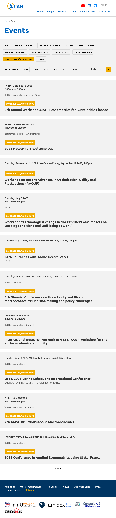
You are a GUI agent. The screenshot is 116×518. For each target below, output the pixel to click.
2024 (45, 69)
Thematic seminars (49, 45)
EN (106, 5)
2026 (26, 69)
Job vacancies (82, 486)
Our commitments (30, 486)
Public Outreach (87, 11)
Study (73, 11)
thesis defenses (83, 52)
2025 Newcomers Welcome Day (29, 148)
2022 (65, 69)
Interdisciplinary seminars (80, 45)
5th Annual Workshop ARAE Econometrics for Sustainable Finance (56, 110)
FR (102, 5)
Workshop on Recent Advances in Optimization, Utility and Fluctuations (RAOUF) (50, 181)
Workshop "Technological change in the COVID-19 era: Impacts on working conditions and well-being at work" (56, 224)
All (6, 45)
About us (10, 486)
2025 (36, 69)
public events (61, 52)
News (66, 486)
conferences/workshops (18, 59)
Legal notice (14, 490)
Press (98, 486)
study (41, 59)
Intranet (30, 490)
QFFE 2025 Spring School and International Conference (48, 379)
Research (62, 11)
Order (94, 69)
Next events (11, 69)
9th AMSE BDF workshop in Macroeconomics (39, 422)
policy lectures (39, 52)
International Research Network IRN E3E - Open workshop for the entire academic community (56, 341)
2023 (55, 69)
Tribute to (52, 486)
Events (40, 11)
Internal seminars (15, 52)
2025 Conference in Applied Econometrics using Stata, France (53, 457)
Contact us (105, 11)
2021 (75, 69)
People (51, 11)
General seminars (24, 45)
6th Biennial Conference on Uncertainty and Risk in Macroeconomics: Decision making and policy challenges (48, 299)
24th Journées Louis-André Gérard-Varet (36, 257)
